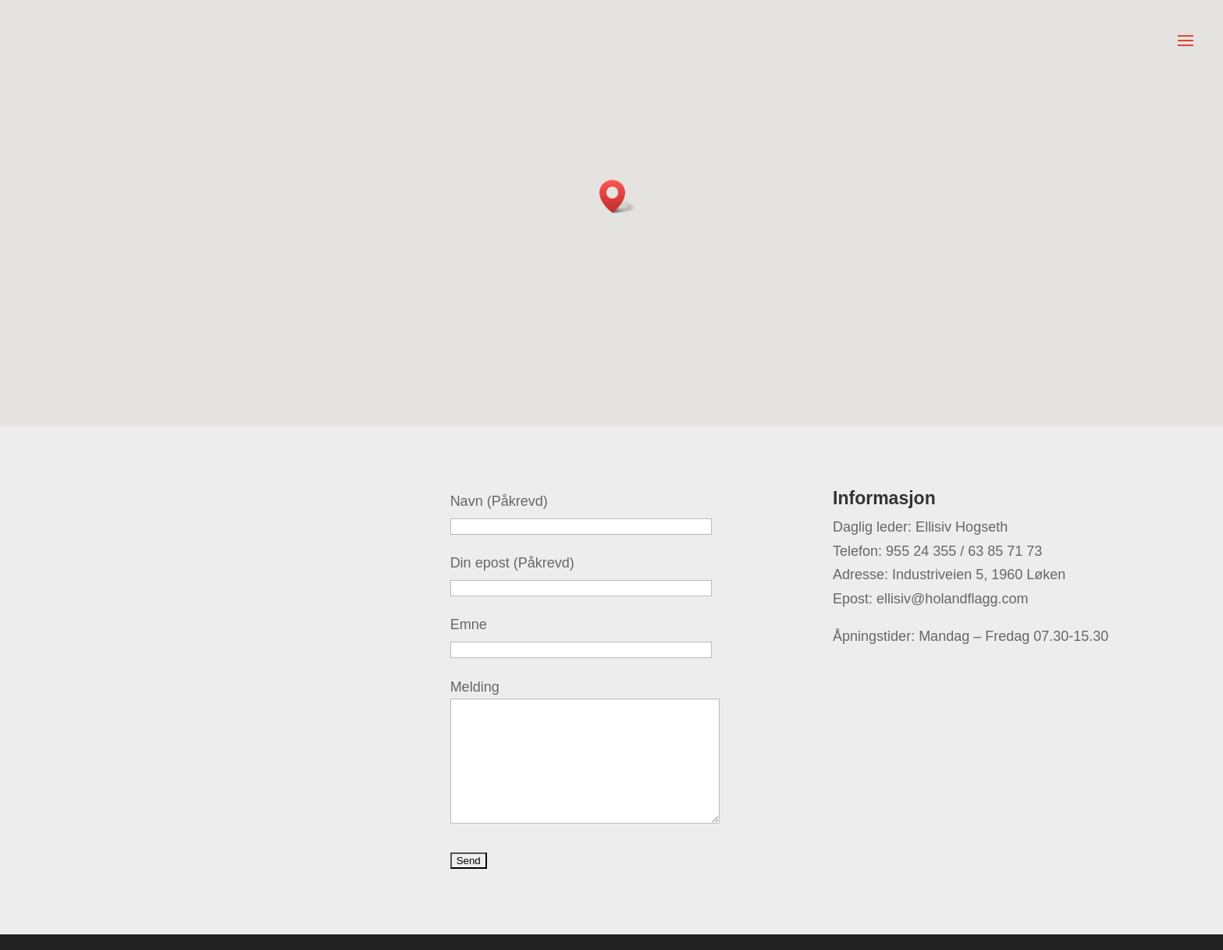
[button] (617, 196)
